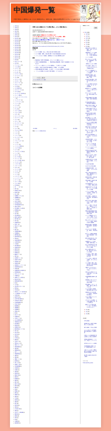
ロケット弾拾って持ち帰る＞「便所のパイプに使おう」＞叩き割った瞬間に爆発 (91, 207)
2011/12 (16, 58)
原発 (16, 238)
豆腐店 (16, 369)
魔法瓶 (16, 414)
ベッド (16, 153)
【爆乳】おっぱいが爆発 (91, 63)
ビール (16, 149)
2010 (16, 36)
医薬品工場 (17, 190)
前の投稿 (75, 128)
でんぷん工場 (18, 130)
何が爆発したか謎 (19, 208)
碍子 (16, 220)
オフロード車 (18, 74)
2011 (85, 32)
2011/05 (16, 45)
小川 (16, 284)
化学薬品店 (17, 203)
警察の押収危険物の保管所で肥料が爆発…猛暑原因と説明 (91, 212)
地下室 (16, 332)
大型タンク (17, 318)
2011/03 (16, 42)
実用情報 (17, 272)
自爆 (16, 268)
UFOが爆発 (86, 320)
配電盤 (16, 378)
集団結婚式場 (18, 281)
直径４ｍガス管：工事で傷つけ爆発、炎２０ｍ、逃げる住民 (91, 156)
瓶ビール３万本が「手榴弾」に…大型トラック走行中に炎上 (91, 131)
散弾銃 (16, 252)
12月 (87, 34)
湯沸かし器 (17, 364)
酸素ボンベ (17, 254)
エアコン (17, 68)
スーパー (17, 107)
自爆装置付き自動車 (19, 270)
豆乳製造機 (17, 366)
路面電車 (17, 423)
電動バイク (17, 359)
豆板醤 (16, 368)
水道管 (16, 295)
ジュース (17, 103)
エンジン (17, 70)
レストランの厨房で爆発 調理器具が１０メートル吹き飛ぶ (91, 124)
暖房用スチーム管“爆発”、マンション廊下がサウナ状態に (91, 90)
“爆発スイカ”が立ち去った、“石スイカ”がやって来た (91, 269)
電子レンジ (17, 352)
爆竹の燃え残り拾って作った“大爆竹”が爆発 (91, 239)
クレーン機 (17, 95)
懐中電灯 (17, 219)
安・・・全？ (18, 187)
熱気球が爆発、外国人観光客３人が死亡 (91, 178)
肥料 (16, 392)
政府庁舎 (17, 297)
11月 (87, 36)
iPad (16, 59)
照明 (16, 288)
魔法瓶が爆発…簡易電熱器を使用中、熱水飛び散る (91, 226)
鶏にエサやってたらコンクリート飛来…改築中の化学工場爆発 (91, 221)
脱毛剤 (16, 325)
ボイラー (17, 155)
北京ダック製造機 (19, 412)
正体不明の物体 (18, 298)
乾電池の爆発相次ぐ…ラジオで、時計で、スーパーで (90, 340)
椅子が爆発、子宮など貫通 (90, 327)
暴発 (16, 410)
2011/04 (38, 79)
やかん (16, 167)
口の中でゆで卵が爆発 (90, 166)
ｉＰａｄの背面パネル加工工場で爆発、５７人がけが (48, 71)
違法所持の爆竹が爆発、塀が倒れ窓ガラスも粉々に (91, 114)
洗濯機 (16, 309)
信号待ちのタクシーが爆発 (90, 343)
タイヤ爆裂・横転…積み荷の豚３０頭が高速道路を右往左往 (50, 53)
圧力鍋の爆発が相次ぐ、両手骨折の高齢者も (91, 103)
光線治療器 (17, 240)
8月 (87, 42)
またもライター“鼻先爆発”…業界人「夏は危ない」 (91, 230)
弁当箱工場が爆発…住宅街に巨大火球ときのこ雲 (91, 81)
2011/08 (16, 50)
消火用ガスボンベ (19, 286)
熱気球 (16, 373)
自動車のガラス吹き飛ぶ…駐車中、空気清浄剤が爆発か (91, 293)
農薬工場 (17, 375)
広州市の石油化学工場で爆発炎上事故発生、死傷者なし (91, 152)
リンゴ (16, 174)
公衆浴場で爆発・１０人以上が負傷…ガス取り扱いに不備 (91, 140)
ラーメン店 (17, 169)
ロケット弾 (17, 181)
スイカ (16, 105)
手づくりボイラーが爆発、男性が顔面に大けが (91, 94)
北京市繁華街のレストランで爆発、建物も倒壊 (91, 184)
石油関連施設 (18, 302)
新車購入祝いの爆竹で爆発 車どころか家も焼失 (91, 324)
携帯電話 (17, 235)
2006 (16, 29)
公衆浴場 (17, 242)
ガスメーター (18, 82)
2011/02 (16, 40)
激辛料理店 (17, 236)
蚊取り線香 (17, 217)
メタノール (17, 165)
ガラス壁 (17, 91)
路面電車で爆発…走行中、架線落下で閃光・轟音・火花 (91, 76)
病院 (16, 396)
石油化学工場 (18, 300)
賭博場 (16, 361)
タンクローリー (18, 123)
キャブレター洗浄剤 (19, 93)
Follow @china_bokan (88, 362)
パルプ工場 (17, 148)
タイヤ (41, 79)
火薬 (16, 211)
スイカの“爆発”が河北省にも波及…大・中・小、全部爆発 (91, 85)
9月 (87, 40)
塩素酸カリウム (18, 195)
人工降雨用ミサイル (19, 293)
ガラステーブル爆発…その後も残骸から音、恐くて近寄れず (91, 301)
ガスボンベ (17, 81)
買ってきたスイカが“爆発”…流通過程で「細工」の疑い (90, 60)
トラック (17, 135)
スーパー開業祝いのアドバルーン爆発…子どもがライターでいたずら (91, 217)
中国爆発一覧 (34, 10)
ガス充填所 (17, 88)
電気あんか (17, 343)
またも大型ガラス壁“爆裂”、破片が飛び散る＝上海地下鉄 (90, 331)
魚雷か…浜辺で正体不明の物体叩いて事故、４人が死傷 (49, 67)
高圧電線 (17, 245)
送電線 (16, 316)
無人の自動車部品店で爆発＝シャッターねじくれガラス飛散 (91, 246)
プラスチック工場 (19, 151)
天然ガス (17, 341)
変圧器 (16, 405)
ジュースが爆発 (89, 57)
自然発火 (17, 261)
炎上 (16, 194)
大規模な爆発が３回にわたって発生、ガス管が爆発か (91, 110)
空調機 (16, 233)
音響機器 (17, 197)
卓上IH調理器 (18, 320)
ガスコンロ (17, 79)
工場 (16, 243)
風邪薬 (16, 400)
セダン (16, 114)
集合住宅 (17, 279)
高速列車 (17, 247)
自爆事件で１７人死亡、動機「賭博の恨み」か (91, 242)
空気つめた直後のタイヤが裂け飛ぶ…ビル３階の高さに (91, 273)
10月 (87, 38)
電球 (16, 348)
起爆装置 (17, 222)
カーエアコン (18, 75)
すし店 (16, 108)
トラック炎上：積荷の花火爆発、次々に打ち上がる (91, 260)
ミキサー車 (17, 163)
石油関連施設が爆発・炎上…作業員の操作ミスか (90, 346)
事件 (16, 256)
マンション (17, 158)
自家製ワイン (18, 258)
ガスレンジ (17, 84)
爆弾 (16, 380)
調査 (16, 339)
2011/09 (16, 52)
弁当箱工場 (17, 408)
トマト (16, 133)
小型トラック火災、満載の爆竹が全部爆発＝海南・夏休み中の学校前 (90, 351)
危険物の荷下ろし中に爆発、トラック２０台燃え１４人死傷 (91, 188)
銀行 (16, 229)
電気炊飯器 (17, 346)
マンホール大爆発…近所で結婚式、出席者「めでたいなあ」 (91, 193)
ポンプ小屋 (17, 156)
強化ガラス (17, 226)
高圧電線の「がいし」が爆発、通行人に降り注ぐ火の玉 (91, 286)
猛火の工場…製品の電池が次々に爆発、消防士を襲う (91, 202)
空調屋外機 (17, 231)
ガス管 (16, 86)
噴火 (16, 403)
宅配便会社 (17, 321)
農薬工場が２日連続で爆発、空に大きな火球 (91, 127)
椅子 (16, 188)
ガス (16, 77)
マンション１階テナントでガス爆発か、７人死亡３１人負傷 (50, 65)
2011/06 (16, 47)
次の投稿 (35, 128)
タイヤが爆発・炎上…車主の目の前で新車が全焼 (47, 52)
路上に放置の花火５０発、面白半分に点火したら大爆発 (91, 250)
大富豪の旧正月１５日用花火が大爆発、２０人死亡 (91, 161)
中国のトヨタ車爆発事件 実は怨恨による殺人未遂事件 (90, 336)
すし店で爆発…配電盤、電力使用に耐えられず (91, 289)
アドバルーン (18, 65)
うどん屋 (17, 66)
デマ (16, 126)
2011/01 (16, 38)
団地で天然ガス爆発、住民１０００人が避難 (91, 106)
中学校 (16, 337)
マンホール (17, 162)
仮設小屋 (17, 206)
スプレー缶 (17, 112)
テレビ (16, 128)
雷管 (16, 417)
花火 (16, 213)
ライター (17, 171)
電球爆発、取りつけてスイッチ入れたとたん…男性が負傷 (91, 281)
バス (16, 142)
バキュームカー (18, 140)
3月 (87, 311)
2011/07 (16, 49)
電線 (16, 355)
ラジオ (16, 172)
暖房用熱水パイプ (19, 329)
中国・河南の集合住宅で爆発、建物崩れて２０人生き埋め (91, 174)
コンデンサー (18, 100)
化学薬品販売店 (18, 204)
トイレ (16, 132)
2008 (16, 33)
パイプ (16, 139)
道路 (16, 371)
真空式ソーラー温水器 (20, 291)
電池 (16, 357)
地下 (16, 330)
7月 (87, 44)
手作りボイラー (18, 274)
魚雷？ (16, 224)
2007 (16, 31)
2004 (16, 26)
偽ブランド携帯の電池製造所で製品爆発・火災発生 (91, 235)
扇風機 (16, 307)
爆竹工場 (17, 384)
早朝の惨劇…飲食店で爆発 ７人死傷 (91, 181)
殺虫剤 (16, 251)
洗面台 (16, 311)
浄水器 (16, 290)
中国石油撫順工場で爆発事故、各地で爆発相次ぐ (91, 99)
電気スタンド (18, 345)
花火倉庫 (17, 215)
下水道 (16, 199)
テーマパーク (18, 125)
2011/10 (16, 54)
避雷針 (16, 394)
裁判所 (16, 249)
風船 (16, 401)
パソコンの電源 (18, 146)
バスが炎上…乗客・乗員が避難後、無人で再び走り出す (91, 255)
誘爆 (16, 416)
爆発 (45, 79)
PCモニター (17, 61)
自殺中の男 (17, 259)
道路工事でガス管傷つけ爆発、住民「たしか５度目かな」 (91, 49)
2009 (16, 35)
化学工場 (17, 201)
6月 (87, 46)
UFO (16, 63)
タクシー (17, 121)
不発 (16, 398)
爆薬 (16, 387)
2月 (87, 313)
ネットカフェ (18, 137)
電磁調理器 (17, 353)
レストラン (17, 176)
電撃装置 (17, 350)
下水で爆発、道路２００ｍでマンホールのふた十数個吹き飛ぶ (91, 67)
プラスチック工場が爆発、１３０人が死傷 (90, 144)
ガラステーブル (18, 90)
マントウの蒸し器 (19, 160)
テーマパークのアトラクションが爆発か (91, 147)
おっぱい (17, 72)
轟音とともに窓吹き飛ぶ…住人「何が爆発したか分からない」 (91, 306)
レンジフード (18, 178)
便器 (16, 407)
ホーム (55, 128)
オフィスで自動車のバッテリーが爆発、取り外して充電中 (91, 72)
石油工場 (17, 304)
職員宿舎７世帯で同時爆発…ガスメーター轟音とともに (49, 60)
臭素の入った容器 (19, 277)
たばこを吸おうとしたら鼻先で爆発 (91, 297)
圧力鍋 (16, 185)
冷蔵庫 (16, 421)
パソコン (17, 144)
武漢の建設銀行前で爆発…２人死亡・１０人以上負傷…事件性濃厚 (52, 69)
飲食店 (16, 192)
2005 (16, 27)
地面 (16, 336)
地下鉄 (16, 334)
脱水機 (16, 323)
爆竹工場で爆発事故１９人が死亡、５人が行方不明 (91, 136)
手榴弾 (16, 275)
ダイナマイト (18, 117)
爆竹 (16, 382)
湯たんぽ (17, 362)
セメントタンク (18, 116)
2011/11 (16, 56)
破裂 (16, 376)
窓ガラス (17, 314)
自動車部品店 (18, 266)
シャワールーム (18, 101)
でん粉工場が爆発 (89, 164)
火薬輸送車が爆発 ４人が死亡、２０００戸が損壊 (91, 169)
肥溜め (16, 391)
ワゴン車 (17, 183)
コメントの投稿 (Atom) (40, 131)
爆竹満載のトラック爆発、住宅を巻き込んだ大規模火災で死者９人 (91, 119)
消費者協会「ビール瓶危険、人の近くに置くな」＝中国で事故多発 (91, 54)
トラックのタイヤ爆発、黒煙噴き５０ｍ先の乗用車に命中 (50, 55)
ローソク (17, 180)
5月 (87, 309)
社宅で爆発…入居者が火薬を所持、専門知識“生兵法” (91, 197)
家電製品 (17, 210)
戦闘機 (16, 306)
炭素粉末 (17, 327)
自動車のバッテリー (19, 265)
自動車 (16, 263)
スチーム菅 (17, 110)
